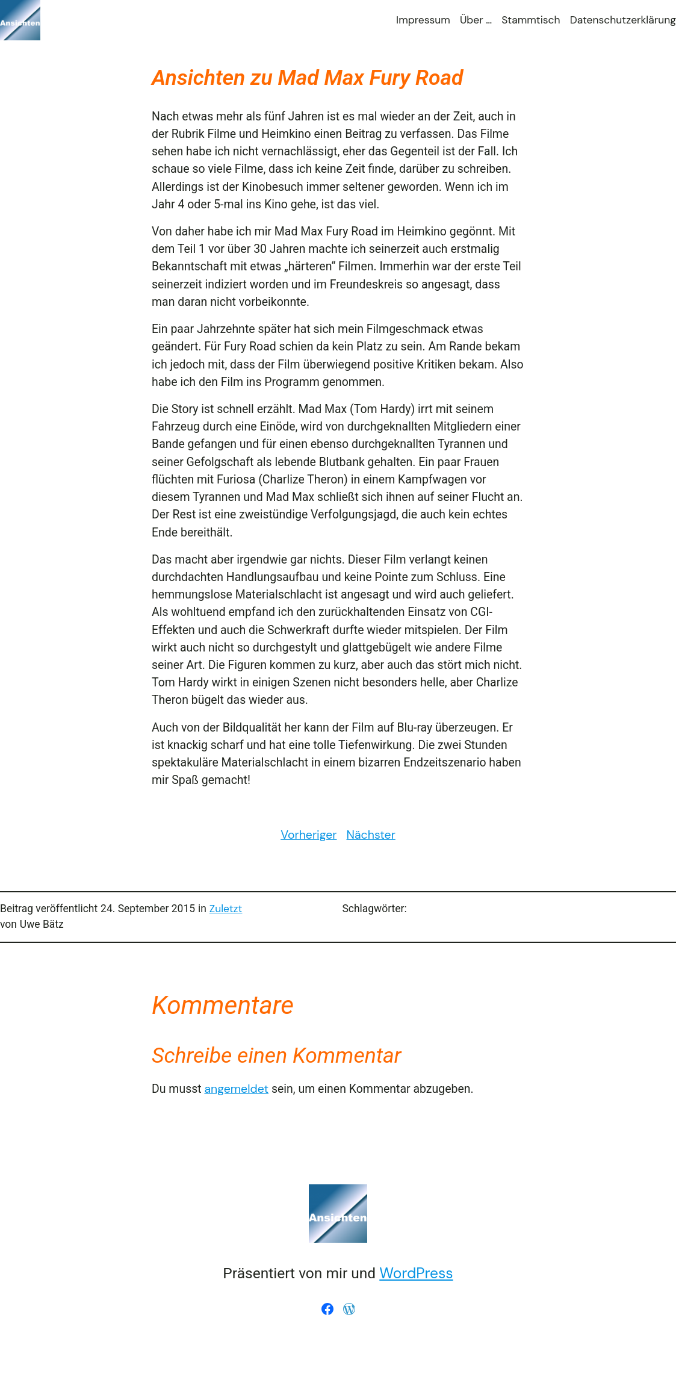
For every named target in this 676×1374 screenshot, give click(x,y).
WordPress (416, 1273)
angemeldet (236, 1088)
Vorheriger (308, 834)
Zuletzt (226, 908)
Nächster (371, 834)
